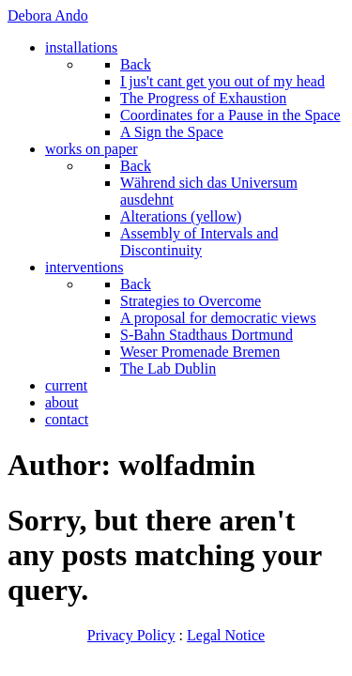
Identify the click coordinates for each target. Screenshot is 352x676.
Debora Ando (48, 15)
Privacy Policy (131, 635)
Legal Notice (226, 635)
